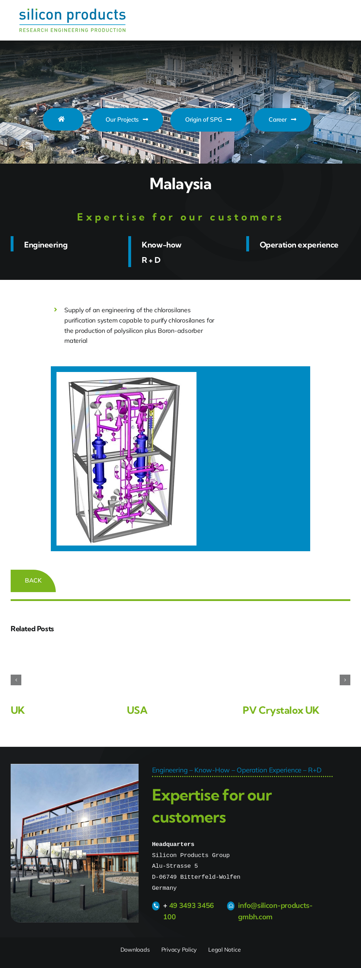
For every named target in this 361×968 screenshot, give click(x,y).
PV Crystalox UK (281, 710)
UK (18, 710)
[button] (16, 680)
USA (137, 710)
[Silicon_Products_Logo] (72, 11)
